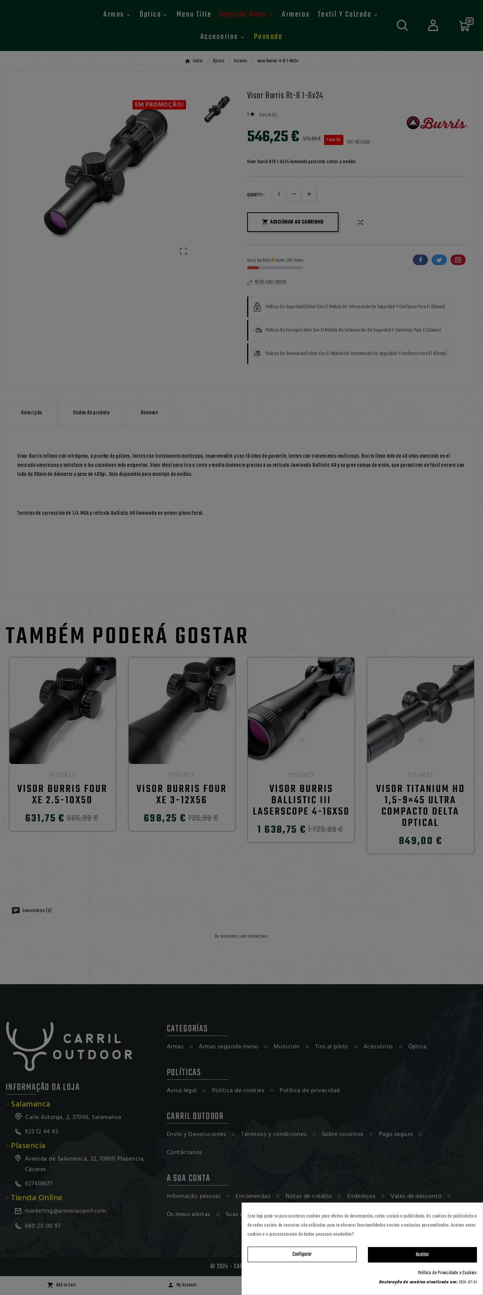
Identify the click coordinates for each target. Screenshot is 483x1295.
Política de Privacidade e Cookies (447, 1273)
